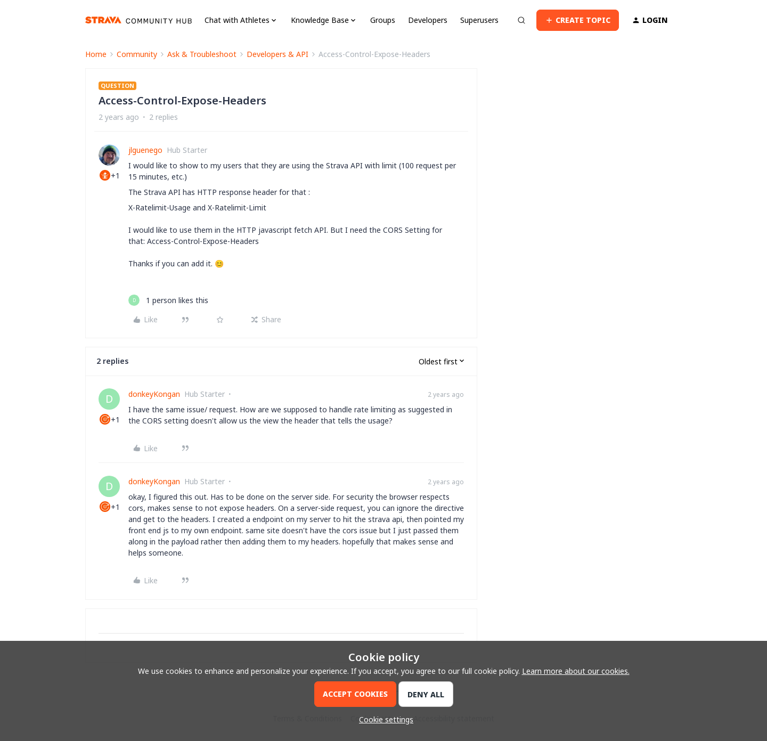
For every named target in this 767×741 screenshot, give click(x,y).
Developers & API (277, 54)
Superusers (479, 20)
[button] (577, 20)
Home (96, 54)
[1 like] (168, 300)
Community (137, 54)
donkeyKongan (154, 394)
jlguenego (145, 150)
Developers (427, 20)
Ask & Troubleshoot (201, 54)
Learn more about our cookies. (576, 671)
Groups (382, 20)
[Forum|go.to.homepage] (138, 20)
